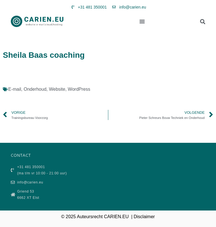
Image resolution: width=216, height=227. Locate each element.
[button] (142, 21)
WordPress (79, 89)
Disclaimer (144, 216)
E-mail (14, 89)
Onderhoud (35, 89)
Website (57, 89)
